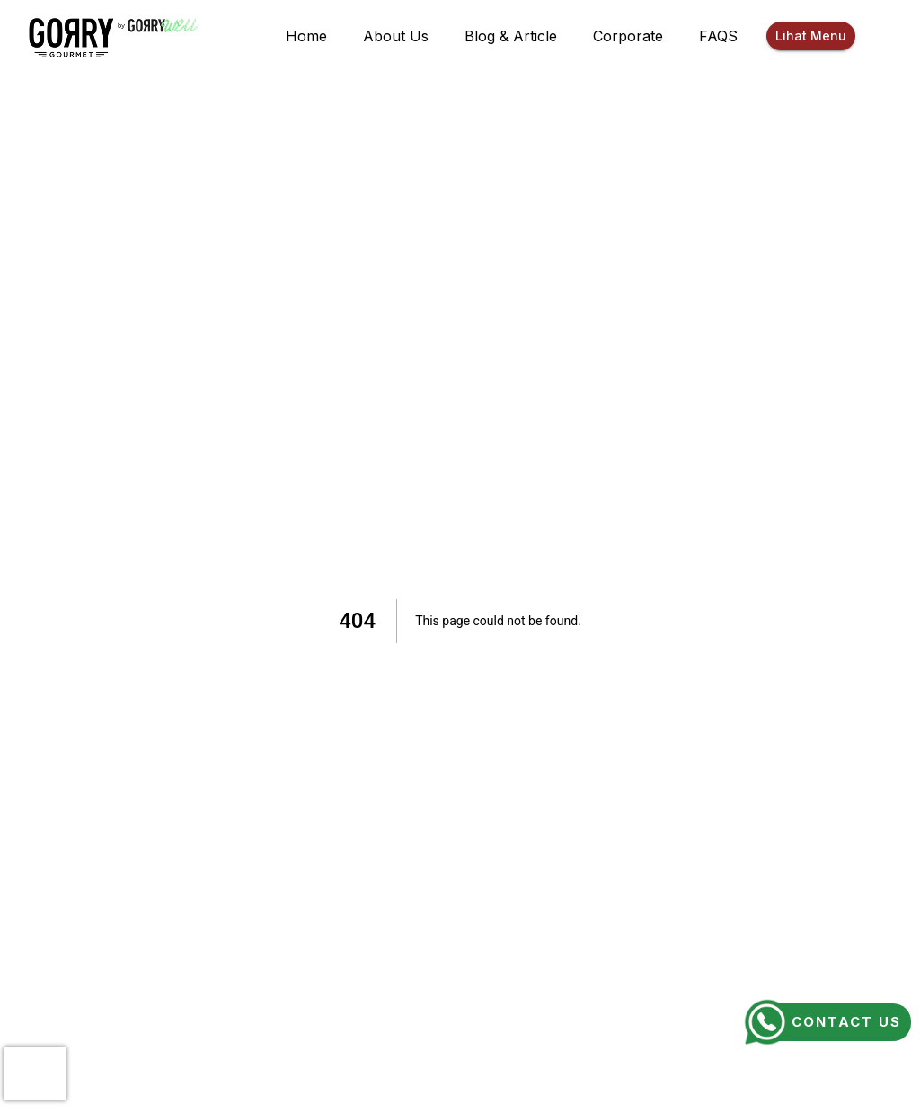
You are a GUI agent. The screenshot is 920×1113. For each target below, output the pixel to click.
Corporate (628, 36)
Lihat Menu (810, 36)
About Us (396, 36)
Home (306, 36)
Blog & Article (510, 36)
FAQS (718, 36)
